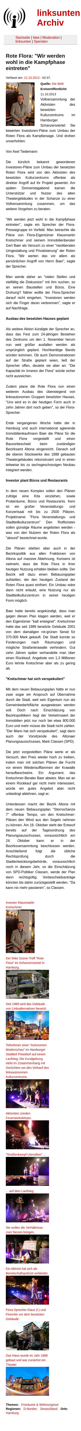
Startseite (22, 37)
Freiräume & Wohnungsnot (39, 1404)
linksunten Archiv (58, 17)
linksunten (23, 41)
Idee (36, 37)
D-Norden (30, 1409)
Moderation (51, 37)
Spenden (41, 41)
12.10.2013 (32, 77)
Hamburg (12, 1413)
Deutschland (48, 1409)
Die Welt (58, 83)
